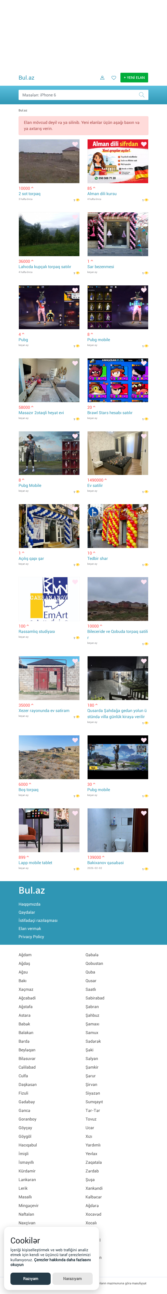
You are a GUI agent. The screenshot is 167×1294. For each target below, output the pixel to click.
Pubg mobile (98, 339)
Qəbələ (92, 954)
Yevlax (91, 1153)
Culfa (23, 1075)
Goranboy (27, 1119)
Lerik (23, 1188)
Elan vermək (30, 928)
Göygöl (25, 1136)
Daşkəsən (28, 1084)
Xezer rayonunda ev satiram (44, 710)
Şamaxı (92, 1024)
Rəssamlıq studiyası (37, 631)
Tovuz (91, 1119)
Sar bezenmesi (100, 266)
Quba (90, 972)
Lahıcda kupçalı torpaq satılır (45, 266)
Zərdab (92, 1171)
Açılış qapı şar (31, 558)
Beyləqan (27, 1050)
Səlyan (92, 1058)
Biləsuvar (27, 1058)
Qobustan (94, 963)
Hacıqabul (28, 1145)
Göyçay (25, 1127)
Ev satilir (95, 485)
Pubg (23, 339)
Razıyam (30, 1278)
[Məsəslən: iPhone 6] (83, 95)
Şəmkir (92, 1067)
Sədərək (93, 1041)
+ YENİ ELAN (134, 78)
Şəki (89, 1050)
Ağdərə (92, 1205)
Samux (92, 1032)
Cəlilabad (27, 1067)
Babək (24, 1024)
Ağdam (25, 954)
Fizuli (23, 1093)
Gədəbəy (27, 1101)
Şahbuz (92, 1015)
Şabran (92, 1006)
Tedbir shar (97, 558)
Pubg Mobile (30, 485)
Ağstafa (26, 1006)
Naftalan (26, 1214)
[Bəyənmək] (75, 145)
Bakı (22, 980)
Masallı (25, 1197)
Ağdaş (24, 963)
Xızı (89, 1136)
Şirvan (91, 1084)
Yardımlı (93, 1145)
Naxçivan (27, 1222)
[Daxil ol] (100, 81)
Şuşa (90, 1179)
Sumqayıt (94, 1101)
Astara (25, 1015)
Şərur (91, 1075)
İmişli (24, 1153)
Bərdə (24, 1041)
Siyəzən (93, 1093)
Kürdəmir (27, 1171)
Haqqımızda (29, 904)
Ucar (90, 1127)
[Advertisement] (83, 35)
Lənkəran (27, 1179)
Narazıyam (72, 1278)
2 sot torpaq (29, 193)
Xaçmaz (26, 989)
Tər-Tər (93, 1110)
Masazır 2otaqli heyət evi (41, 412)
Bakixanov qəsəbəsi (105, 862)
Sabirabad (95, 998)
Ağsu (23, 972)
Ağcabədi (27, 998)
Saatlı (91, 989)
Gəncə (24, 1110)
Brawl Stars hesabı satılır (110, 412)
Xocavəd (93, 1214)
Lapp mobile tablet (35, 862)
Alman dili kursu (102, 193)
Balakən (26, 1032)
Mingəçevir (29, 1205)
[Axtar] (143, 95)
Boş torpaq (28, 789)
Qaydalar (27, 912)
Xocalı (91, 1222)
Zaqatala (94, 1162)
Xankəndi (94, 1188)
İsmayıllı (26, 1162)
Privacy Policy (31, 936)
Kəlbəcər (94, 1197)
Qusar (91, 980)
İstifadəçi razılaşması (38, 920)
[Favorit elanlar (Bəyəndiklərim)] (112, 81)
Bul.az (26, 78)
